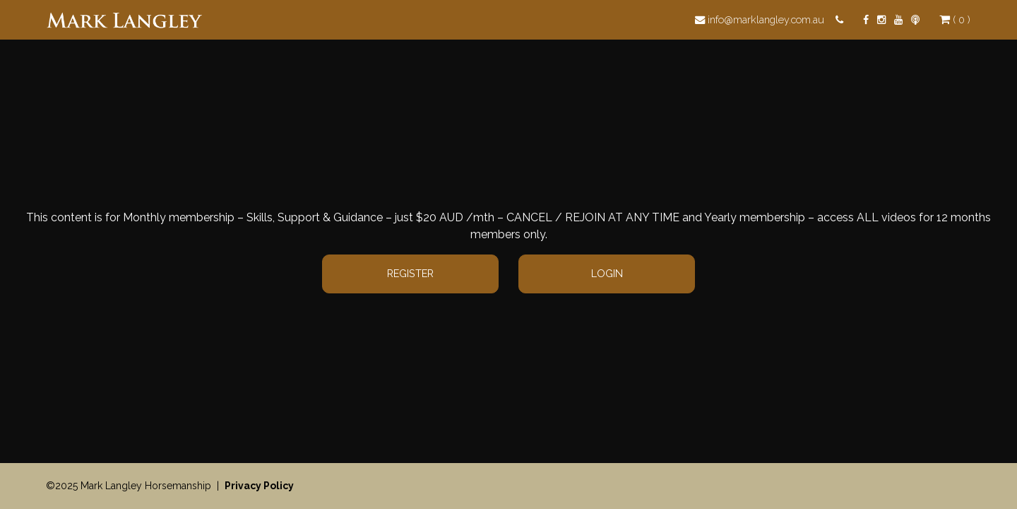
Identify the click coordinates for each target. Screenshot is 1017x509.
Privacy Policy (259, 485)
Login (607, 273)
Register (410, 273)
